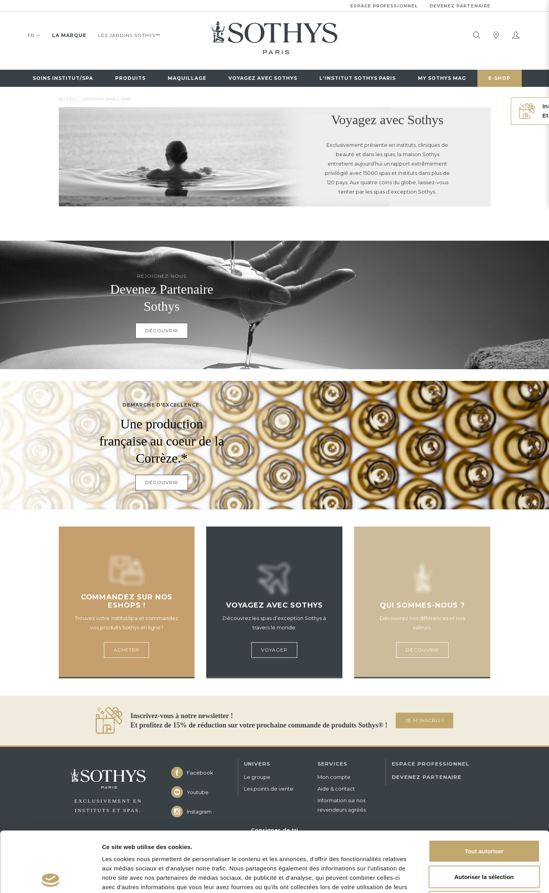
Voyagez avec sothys (262, 78)
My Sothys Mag (442, 78)
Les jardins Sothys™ (129, 35)
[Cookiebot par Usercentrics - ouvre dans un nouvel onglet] (50, 878)
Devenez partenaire (460, 6)
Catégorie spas (98, 99)
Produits (130, 78)
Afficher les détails (428, 877)
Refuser (484, 841)
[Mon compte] (515, 35)
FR (34, 36)
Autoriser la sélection (484, 816)
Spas (126, 99)
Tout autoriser (484, 790)
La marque (69, 35)
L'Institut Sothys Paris (357, 78)
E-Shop (499, 78)
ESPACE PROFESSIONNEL (431, 764)
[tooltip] (476, 35)
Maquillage (187, 78)
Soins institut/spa (63, 78)
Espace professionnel (384, 6)
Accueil (67, 99)
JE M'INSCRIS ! (424, 720)
